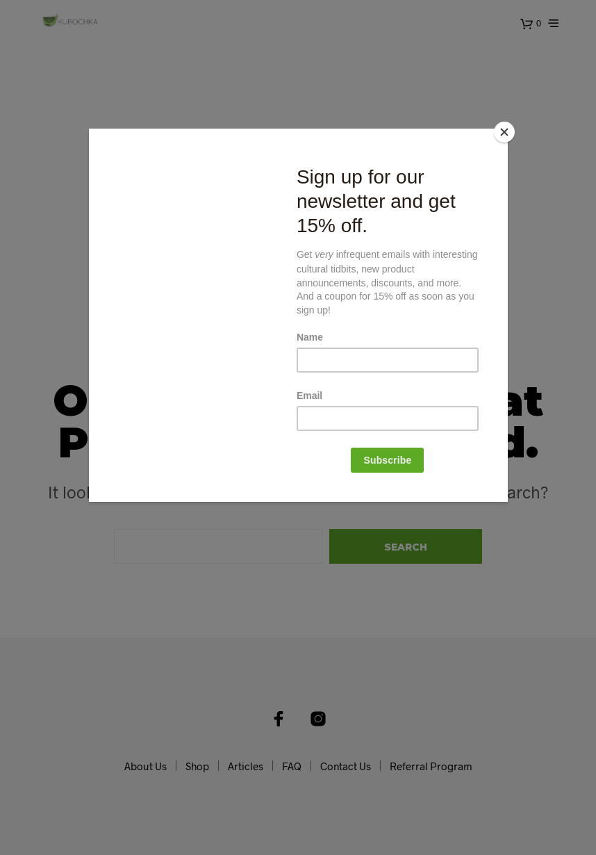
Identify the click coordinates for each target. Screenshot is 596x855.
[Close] (504, 132)
